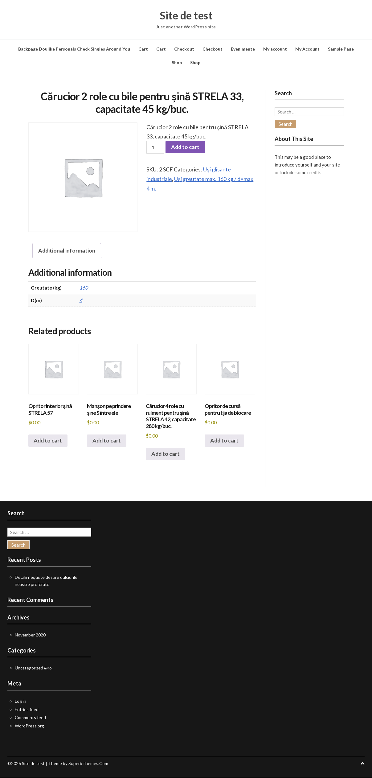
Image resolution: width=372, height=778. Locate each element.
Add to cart (185, 147)
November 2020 (30, 635)
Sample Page (341, 48)
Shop (177, 62)
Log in (20, 701)
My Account (307, 48)
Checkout (184, 48)
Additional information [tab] (67, 250)
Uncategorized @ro (33, 668)
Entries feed (27, 709)
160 (84, 287)
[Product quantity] (155, 147)
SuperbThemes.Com (88, 763)
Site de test (186, 15)
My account (275, 48)
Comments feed (30, 717)
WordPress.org (29, 726)
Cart (143, 48)
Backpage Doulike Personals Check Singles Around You (74, 48)
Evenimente (243, 48)
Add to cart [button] (48, 441)
